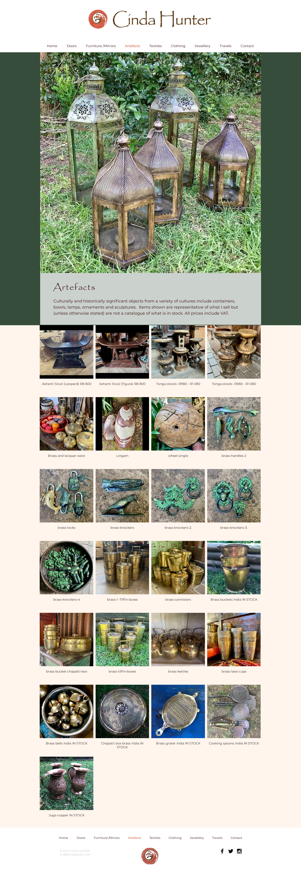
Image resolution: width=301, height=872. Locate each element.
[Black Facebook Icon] (222, 851)
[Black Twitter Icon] (230, 851)
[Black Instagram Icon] (239, 851)
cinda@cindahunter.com (75, 854)
